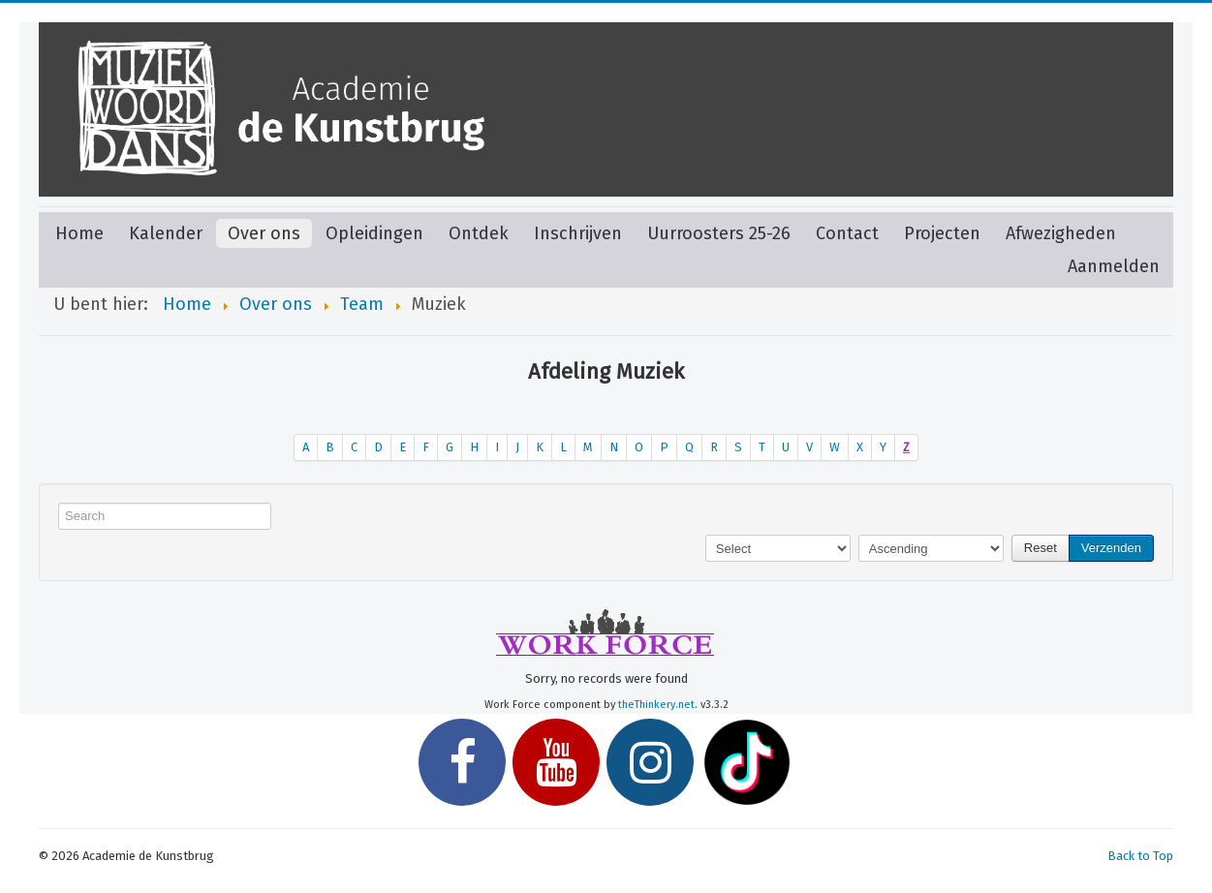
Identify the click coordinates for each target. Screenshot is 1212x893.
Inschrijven (578, 233)
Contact (847, 233)
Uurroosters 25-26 (719, 233)
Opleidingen (374, 233)
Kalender (165, 233)
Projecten (942, 233)
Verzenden (1111, 547)
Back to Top (1140, 855)
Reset (1040, 547)
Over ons (264, 233)
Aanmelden (1114, 266)
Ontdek (479, 233)
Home (79, 233)
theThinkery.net (656, 704)
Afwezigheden (1061, 233)
